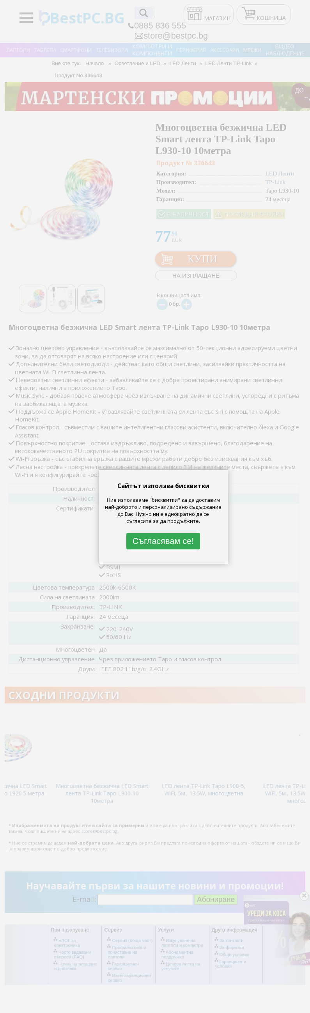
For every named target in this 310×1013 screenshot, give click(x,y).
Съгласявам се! (163, 541)
